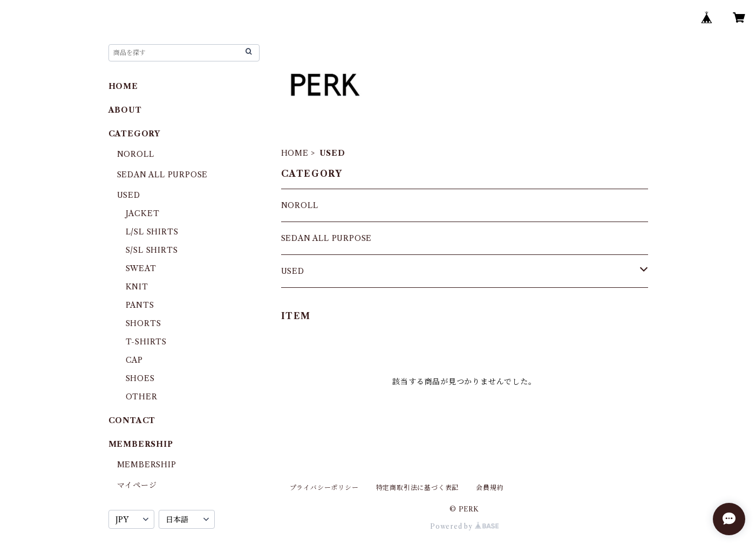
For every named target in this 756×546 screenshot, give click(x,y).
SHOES (140, 378)
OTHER (142, 397)
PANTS (140, 305)
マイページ (137, 485)
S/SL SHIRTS (152, 250)
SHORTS (143, 323)
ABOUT (125, 110)
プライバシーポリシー (324, 487)
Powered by (464, 526)
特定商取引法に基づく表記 (417, 487)
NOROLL (299, 205)
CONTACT (132, 420)
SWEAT (141, 268)
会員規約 (489, 487)
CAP (134, 360)
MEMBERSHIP (146, 464)
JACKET (143, 213)
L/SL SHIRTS (152, 232)
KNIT (137, 287)
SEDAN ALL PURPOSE (326, 238)
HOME (295, 153)
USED (292, 271)
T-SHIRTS (146, 342)
